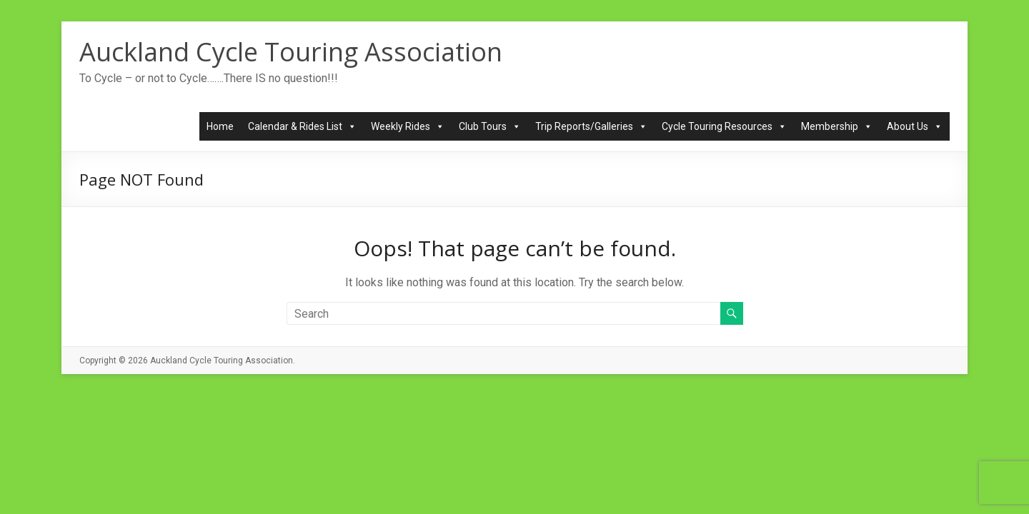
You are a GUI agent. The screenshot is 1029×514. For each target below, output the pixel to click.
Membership (837, 126)
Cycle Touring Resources (724, 126)
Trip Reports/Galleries (591, 126)
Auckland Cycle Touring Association (290, 51)
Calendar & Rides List (302, 126)
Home (220, 126)
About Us (915, 126)
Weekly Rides (407, 126)
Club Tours (490, 126)
